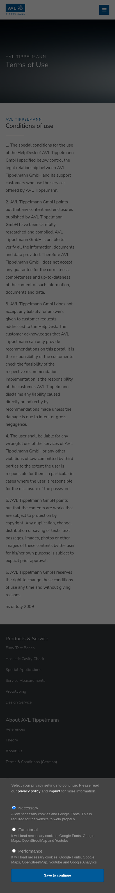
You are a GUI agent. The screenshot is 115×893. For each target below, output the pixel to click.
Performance (30, 851)
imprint (54, 791)
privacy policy (29, 791)
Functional (28, 829)
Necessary (28, 808)
